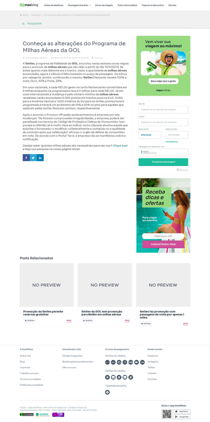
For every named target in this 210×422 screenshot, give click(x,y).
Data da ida (144, 129)
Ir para (141, 117)
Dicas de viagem (104, 5)
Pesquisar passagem (163, 162)
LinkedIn (152, 373)
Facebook (153, 356)
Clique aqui (120, 146)
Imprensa (25, 367)
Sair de (142, 104)
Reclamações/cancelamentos (77, 361)
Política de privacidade (31, 385)
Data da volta (171, 129)
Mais (69, 320)
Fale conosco (69, 367)
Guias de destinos (53, 5)
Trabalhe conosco (29, 373)
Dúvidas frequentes (72, 356)
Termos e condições (30, 379)
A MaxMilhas (26, 349)
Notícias (36, 15)
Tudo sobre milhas (127, 5)
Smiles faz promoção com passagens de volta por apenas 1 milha (162, 314)
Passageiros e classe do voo (151, 147)
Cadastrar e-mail (163, 244)
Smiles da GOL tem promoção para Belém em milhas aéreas (101, 313)
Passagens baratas (78, 5)
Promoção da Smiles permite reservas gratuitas (43, 313)
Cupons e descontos (153, 5)
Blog (25, 15)
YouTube (152, 379)
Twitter (151, 367)
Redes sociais (155, 349)
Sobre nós (25, 356)
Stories (172, 5)
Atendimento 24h (71, 349)
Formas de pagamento (117, 349)
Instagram (153, 361)
